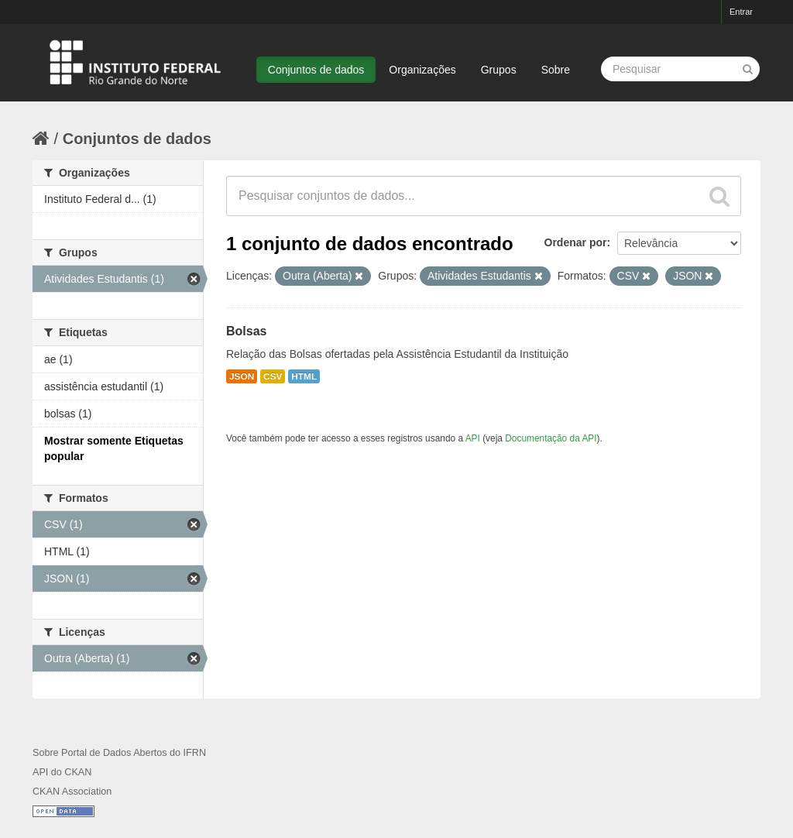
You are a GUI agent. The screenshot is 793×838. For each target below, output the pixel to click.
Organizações (422, 70)
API (472, 438)
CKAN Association (72, 791)
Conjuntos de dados (316, 70)
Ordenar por (575, 242)
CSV (272, 376)
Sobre (555, 70)
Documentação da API (550, 438)
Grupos (499, 70)
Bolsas (246, 331)
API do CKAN (62, 772)
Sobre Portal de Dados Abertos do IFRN (119, 752)
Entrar (741, 11)
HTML (304, 376)
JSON (241, 376)
